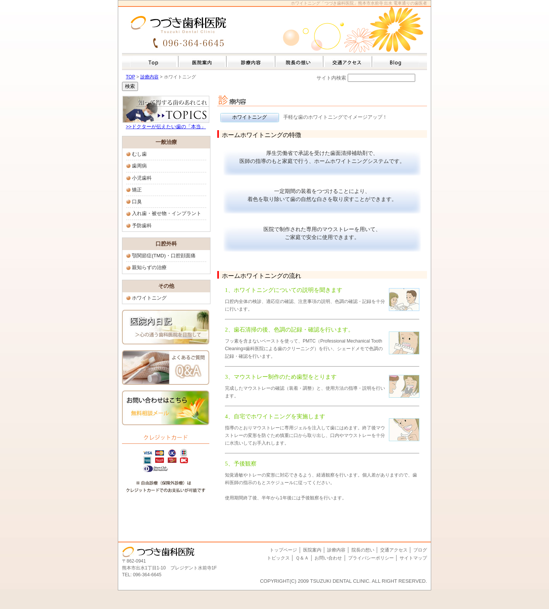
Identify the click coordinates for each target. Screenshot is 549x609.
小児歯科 (142, 178)
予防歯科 (142, 225)
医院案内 (312, 550)
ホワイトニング (149, 298)
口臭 (137, 201)
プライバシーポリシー (371, 558)
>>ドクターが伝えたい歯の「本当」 (166, 126)
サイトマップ (413, 558)
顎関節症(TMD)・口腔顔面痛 (164, 255)
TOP (130, 77)
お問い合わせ (328, 558)
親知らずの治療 (149, 267)
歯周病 (139, 166)
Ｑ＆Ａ (302, 558)
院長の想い (363, 550)
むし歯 (139, 154)
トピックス (278, 558)
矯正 (137, 190)
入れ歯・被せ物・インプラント (166, 213)
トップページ (283, 550)
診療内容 (149, 77)
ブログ (420, 550)
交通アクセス (394, 550)
